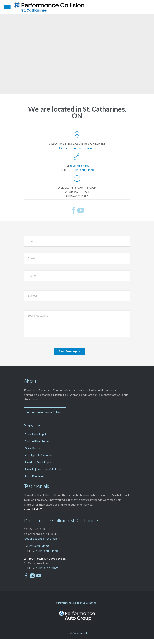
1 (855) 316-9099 (47, 568)
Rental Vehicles (34, 476)
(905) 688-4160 (79, 165)
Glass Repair (32, 448)
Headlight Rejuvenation (39, 455)
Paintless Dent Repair (38, 462)
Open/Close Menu (7, 6)
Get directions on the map (75, 148)
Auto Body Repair (36, 434)
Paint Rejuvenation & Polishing (44, 469)
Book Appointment (77, 632)
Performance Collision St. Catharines (78, 602)
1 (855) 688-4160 (83, 170)
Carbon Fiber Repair (37, 441)
